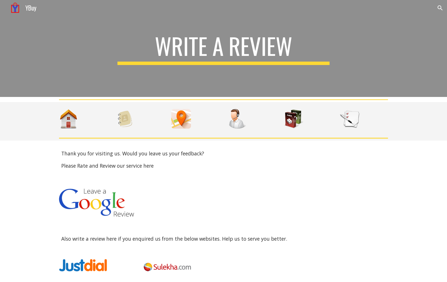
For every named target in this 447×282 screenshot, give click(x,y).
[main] (223, 48)
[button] (440, 8)
